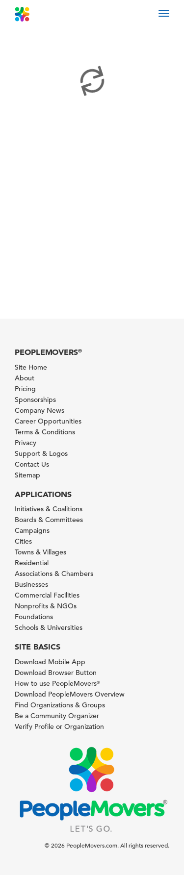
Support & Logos (41, 453)
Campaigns (32, 530)
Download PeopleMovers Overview (70, 694)
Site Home (31, 367)
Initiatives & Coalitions (48, 508)
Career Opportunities (48, 421)
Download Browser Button (56, 672)
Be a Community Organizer (57, 715)
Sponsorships (35, 399)
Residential (32, 562)
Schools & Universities (48, 627)
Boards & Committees (49, 519)
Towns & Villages (40, 552)
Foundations (34, 616)
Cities (23, 541)
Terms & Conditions (45, 431)
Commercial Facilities (47, 595)
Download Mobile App (50, 661)
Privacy (25, 442)
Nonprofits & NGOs (46, 605)
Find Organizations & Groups (60, 704)
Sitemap (27, 475)
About (24, 378)
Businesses (31, 584)
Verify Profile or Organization (59, 726)
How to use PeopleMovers (57, 683)
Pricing (25, 388)
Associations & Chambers (54, 573)
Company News (39, 410)
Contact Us (32, 464)
